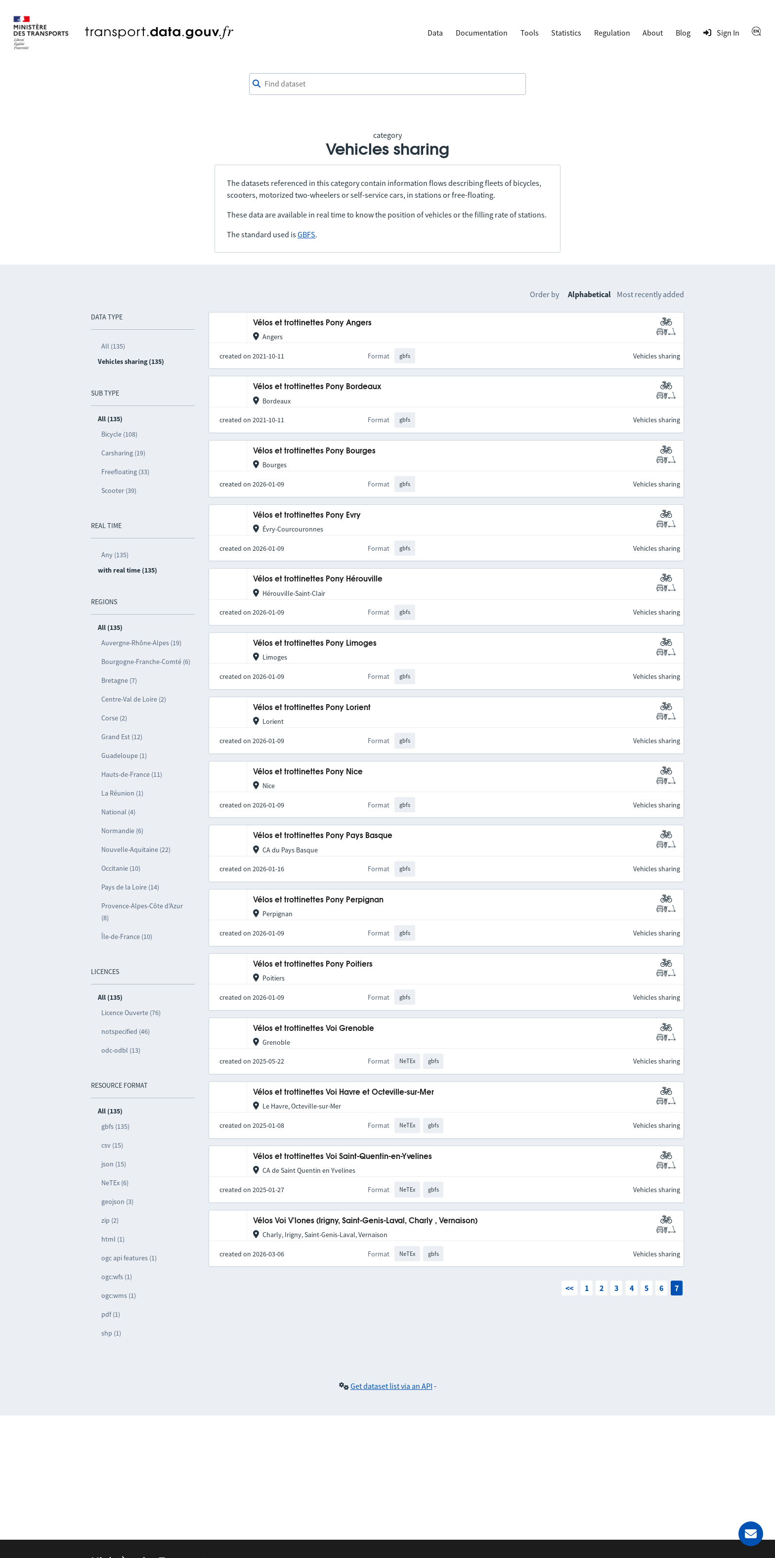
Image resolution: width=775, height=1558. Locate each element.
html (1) (113, 1239)
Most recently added (650, 294)
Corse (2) (114, 717)
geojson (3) (117, 1201)
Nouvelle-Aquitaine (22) (136, 849)
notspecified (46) (125, 1031)
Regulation (612, 33)
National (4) (118, 811)
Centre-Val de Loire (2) (133, 699)
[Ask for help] (750, 1533)
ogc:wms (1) (118, 1295)
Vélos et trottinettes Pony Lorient (312, 708)
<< (569, 1288)
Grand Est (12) (121, 736)
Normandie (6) (122, 830)
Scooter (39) (118, 490)
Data (435, 33)
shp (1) (111, 1333)
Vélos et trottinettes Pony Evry (307, 515)
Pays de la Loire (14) (130, 887)
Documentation (482, 33)
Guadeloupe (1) (124, 755)
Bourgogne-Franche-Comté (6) (145, 661)
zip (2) (110, 1220)
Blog (683, 33)
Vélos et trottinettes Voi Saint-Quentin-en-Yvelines (342, 1156)
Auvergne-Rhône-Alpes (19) (141, 642)
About (653, 33)
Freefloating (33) (125, 471)
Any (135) (115, 554)
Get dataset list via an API (391, 1386)
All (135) (113, 346)
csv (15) (112, 1145)
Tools (529, 33)
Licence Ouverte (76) (131, 1012)
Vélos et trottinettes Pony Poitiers (313, 964)
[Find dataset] (387, 84)
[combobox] (387, 84)
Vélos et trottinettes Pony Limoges (315, 643)
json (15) (113, 1163)
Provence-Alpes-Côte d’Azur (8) (142, 911)
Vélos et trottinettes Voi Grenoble (313, 1028)
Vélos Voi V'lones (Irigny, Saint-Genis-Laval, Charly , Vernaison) (365, 1221)
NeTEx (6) (115, 1182)
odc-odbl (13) (120, 1050)
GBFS (306, 234)
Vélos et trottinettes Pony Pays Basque (322, 836)
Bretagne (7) (119, 680)
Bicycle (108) (119, 434)
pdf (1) (110, 1314)
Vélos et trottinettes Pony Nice (308, 772)
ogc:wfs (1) (116, 1276)
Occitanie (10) (120, 868)
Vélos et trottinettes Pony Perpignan (318, 900)
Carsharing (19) (123, 452)
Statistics (566, 33)
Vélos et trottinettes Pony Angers (312, 323)
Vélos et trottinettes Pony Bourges (314, 451)
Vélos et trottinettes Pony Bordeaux (317, 387)
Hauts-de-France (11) (131, 774)
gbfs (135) (115, 1126)
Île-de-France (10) (126, 936)
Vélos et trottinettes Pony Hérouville (318, 579)
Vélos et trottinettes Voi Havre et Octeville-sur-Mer (343, 1092)
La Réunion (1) (122, 793)
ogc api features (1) (129, 1257)
